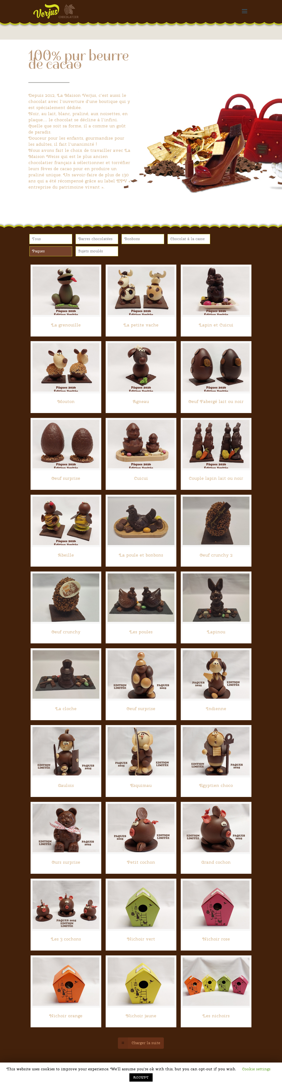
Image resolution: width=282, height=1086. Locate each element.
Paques (38, 251)
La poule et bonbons (141, 555)
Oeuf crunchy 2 (216, 555)
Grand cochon (216, 862)
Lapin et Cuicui (216, 325)
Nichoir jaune (141, 1016)
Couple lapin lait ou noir (216, 478)
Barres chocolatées (95, 238)
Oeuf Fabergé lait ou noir (216, 401)
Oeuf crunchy (65, 632)
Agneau (141, 401)
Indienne (216, 708)
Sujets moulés (90, 251)
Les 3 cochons (66, 939)
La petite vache (141, 325)
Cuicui (141, 478)
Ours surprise (66, 862)
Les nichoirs (216, 1016)
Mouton (66, 401)
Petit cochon (141, 862)
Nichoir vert (141, 939)
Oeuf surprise (65, 478)
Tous (36, 238)
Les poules (141, 632)
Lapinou (216, 632)
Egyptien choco (216, 785)
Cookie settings (256, 1069)
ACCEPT (141, 1077)
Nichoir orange (65, 1016)
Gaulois (66, 785)
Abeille (66, 555)
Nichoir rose (216, 939)
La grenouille (66, 325)
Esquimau (141, 785)
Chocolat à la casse (187, 238)
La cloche (66, 708)
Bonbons (132, 238)
